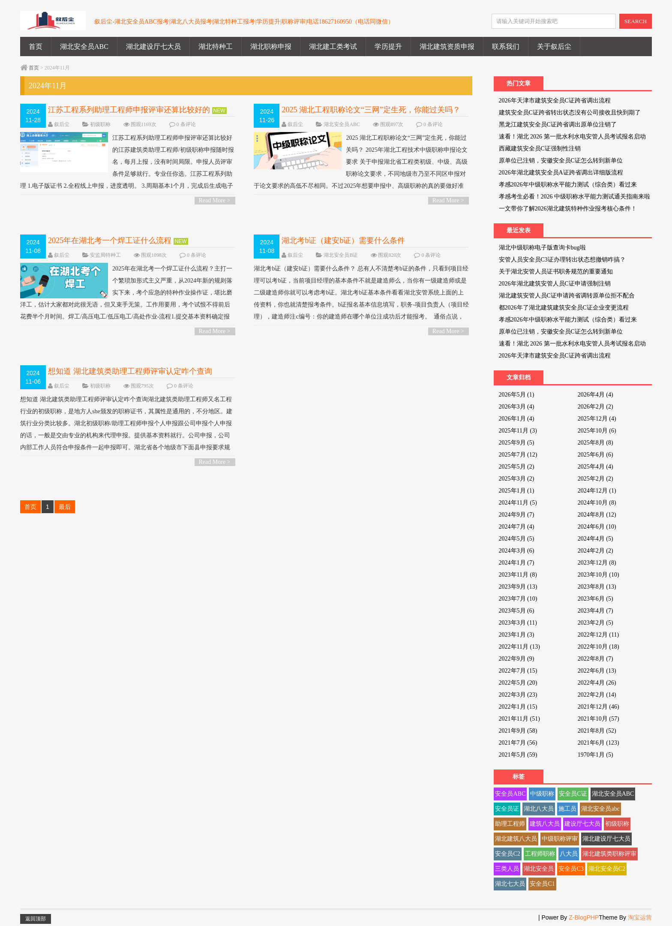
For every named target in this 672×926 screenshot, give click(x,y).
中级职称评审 (560, 839)
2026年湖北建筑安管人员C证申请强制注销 (555, 283)
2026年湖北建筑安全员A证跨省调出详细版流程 (561, 172)
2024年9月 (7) (516, 514)
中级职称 (542, 794)
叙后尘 (61, 124)
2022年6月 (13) (597, 670)
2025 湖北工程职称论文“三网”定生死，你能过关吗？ (371, 109)
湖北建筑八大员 (516, 839)
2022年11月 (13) (519, 646)
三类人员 (507, 869)
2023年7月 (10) (518, 598)
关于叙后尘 (554, 46)
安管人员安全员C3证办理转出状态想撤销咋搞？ (562, 259)
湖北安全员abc (600, 809)
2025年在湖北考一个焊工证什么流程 (109, 240)
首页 (35, 46)
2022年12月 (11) (598, 634)
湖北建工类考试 (333, 46)
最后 (65, 506)
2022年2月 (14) (597, 694)
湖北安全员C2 (606, 869)
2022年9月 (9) (516, 658)
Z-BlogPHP (584, 917)
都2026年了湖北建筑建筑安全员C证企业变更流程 (564, 307)
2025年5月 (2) (516, 466)
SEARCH (635, 21)
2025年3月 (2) (516, 478)
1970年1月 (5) (595, 755)
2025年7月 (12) (518, 454)
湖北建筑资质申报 (447, 46)
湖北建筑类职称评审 (609, 854)
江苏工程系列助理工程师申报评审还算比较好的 (129, 109)
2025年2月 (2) (595, 478)
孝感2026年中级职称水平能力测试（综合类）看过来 (568, 184)
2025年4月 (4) (595, 466)
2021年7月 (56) (518, 743)
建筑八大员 (545, 824)
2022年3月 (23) (518, 694)
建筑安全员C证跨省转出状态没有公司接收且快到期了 (570, 112)
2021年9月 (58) (518, 731)
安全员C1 (542, 884)
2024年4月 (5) (595, 538)
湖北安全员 (539, 869)
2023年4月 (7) (595, 610)
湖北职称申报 (270, 46)
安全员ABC (510, 794)
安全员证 (507, 809)
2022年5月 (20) (518, 682)
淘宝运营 (640, 917)
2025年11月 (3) (518, 430)
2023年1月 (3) (516, 634)
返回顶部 (35, 919)
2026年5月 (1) (516, 394)
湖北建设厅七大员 (153, 46)
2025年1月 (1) (516, 490)
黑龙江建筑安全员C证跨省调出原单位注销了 (558, 124)
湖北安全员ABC (84, 46)
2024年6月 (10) (597, 526)
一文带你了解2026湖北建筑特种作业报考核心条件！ (568, 208)
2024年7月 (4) (516, 526)
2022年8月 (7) (595, 658)
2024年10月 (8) (597, 502)
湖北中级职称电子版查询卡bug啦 (542, 247)
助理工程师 (510, 824)
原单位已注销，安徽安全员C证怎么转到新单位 (561, 160)
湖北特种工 (215, 46)
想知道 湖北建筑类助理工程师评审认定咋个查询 (130, 371)
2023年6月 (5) (595, 598)
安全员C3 (570, 869)
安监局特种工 (105, 255)
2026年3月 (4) (516, 406)
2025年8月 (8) (595, 442)
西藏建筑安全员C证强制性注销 (540, 148)
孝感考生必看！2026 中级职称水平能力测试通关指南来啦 (575, 196)
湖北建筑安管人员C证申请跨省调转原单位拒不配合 (567, 295)
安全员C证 (573, 794)
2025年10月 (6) (597, 430)
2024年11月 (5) (518, 502)
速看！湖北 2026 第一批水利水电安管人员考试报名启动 (572, 136)
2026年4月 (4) (595, 394)
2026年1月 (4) (516, 418)
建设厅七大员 (582, 824)
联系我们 (505, 46)
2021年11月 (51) (519, 719)
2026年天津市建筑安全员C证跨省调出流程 (555, 100)
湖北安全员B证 (341, 255)
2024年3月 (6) (516, 550)
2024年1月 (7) (516, 562)
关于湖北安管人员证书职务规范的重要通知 (556, 271)
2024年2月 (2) (595, 550)
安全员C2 (507, 854)
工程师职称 (540, 854)
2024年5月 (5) (516, 538)
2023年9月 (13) (518, 586)
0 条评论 (186, 124)
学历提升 (388, 46)
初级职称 (100, 124)
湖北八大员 (539, 809)
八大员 (569, 854)
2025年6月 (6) (595, 454)
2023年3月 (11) (518, 622)
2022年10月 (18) (598, 646)
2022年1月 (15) (518, 707)
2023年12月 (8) (597, 562)
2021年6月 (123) (598, 743)
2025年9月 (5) (516, 442)
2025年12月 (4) (597, 418)
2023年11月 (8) (518, 574)
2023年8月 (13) (597, 586)
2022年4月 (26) (597, 682)
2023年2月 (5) (595, 622)
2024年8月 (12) (597, 514)
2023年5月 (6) (516, 610)
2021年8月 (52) (597, 731)
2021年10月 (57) (598, 719)
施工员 (567, 809)
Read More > (215, 200)
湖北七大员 (510, 884)
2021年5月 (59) (518, 755)
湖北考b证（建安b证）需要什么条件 (343, 240)
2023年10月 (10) (598, 574)
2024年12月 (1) (597, 490)
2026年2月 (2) (595, 406)
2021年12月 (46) (598, 707)
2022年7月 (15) (518, 670)
